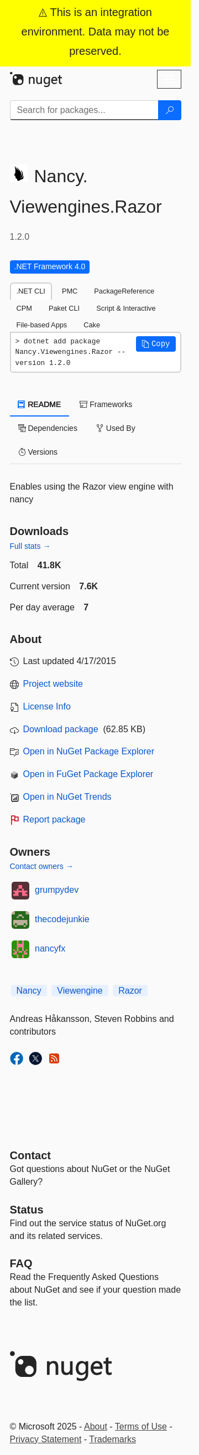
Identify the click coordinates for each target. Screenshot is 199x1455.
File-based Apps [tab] (42, 325)
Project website (53, 683)
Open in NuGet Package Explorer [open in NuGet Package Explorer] (88, 751)
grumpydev (56, 889)
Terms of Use (141, 1426)
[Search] (169, 110)
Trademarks (112, 1439)
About (95, 1426)
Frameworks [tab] (106, 404)
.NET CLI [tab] (31, 291)
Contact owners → (42, 866)
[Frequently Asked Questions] (21, 1263)
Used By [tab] (115, 428)
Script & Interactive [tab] (125, 308)
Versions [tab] (38, 451)
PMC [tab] (69, 291)
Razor (130, 990)
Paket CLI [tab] (64, 308)
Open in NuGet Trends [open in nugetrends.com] (67, 796)
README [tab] (39, 404)
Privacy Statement (46, 1439)
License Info (47, 706)
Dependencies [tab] (47, 428)
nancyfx (50, 948)
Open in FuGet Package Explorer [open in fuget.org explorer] (88, 774)
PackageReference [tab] (124, 291)
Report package (54, 819)
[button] (156, 344)
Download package (60, 729)
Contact (30, 1155)
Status (27, 1210)
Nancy (29, 990)
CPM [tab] (24, 308)
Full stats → (30, 546)
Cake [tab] (91, 325)
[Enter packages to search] (84, 110)
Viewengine (79, 990)
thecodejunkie (62, 919)
